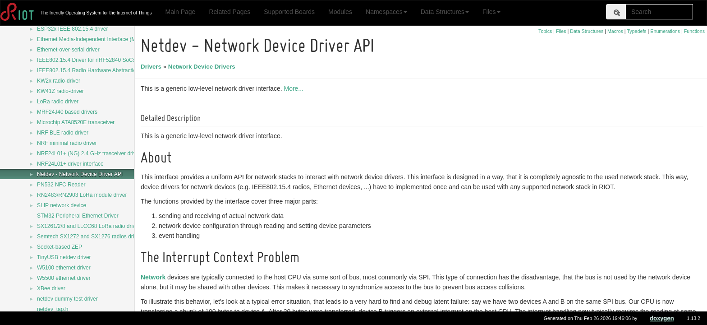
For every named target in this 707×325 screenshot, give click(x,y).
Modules (340, 11)
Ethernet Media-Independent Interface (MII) (89, 39)
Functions (694, 31)
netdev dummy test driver (67, 299)
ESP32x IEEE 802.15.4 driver (72, 29)
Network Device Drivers (203, 66)
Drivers (152, 66)
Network (154, 277)
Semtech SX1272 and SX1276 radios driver (89, 236)
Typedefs (636, 31)
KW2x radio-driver (58, 81)
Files (491, 11)
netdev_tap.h (52, 309)
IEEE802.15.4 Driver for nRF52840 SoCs (86, 60)
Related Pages (229, 11)
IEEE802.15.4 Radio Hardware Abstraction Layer (95, 70)
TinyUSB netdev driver (64, 257)
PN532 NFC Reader (61, 184)
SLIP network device (61, 205)
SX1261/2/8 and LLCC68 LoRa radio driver (88, 226)
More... (295, 88)
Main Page (180, 11)
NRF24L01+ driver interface (70, 164)
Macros (615, 31)
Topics (545, 31)
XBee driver (51, 288)
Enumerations (665, 31)
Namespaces (386, 11)
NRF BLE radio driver (62, 133)
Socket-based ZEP (59, 247)
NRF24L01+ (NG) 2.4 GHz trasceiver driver (89, 153)
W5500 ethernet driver (64, 278)
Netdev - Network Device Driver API (80, 174)
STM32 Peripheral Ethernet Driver (78, 216)
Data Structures (445, 11)
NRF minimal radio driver (67, 143)
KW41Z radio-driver (60, 91)
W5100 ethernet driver (64, 268)
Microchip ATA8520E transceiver (76, 122)
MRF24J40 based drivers (67, 112)
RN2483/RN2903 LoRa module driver (82, 195)
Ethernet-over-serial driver (68, 49)
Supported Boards (289, 11)
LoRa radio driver (57, 101)
